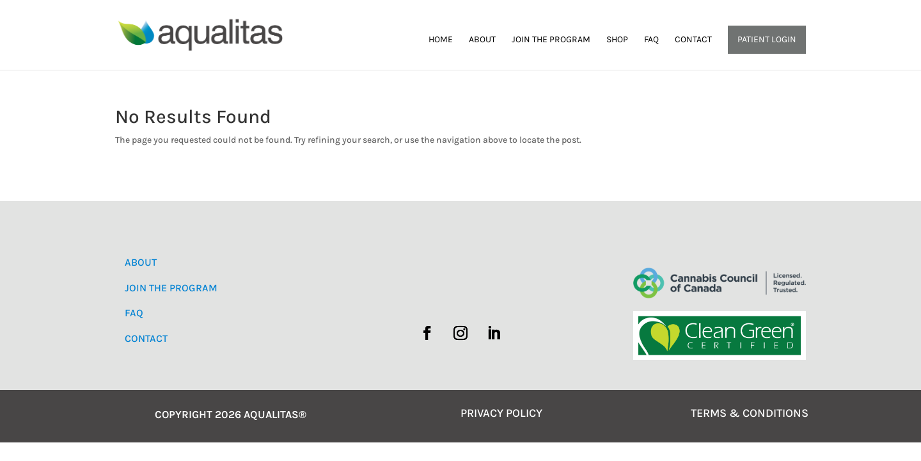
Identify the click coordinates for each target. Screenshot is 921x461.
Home (441, 40)
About (482, 40)
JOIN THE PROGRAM (171, 288)
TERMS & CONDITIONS (749, 413)
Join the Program (551, 40)
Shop (617, 40)
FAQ (651, 40)
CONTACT (146, 338)
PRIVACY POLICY (501, 413)
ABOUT (141, 262)
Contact (693, 40)
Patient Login (766, 39)
